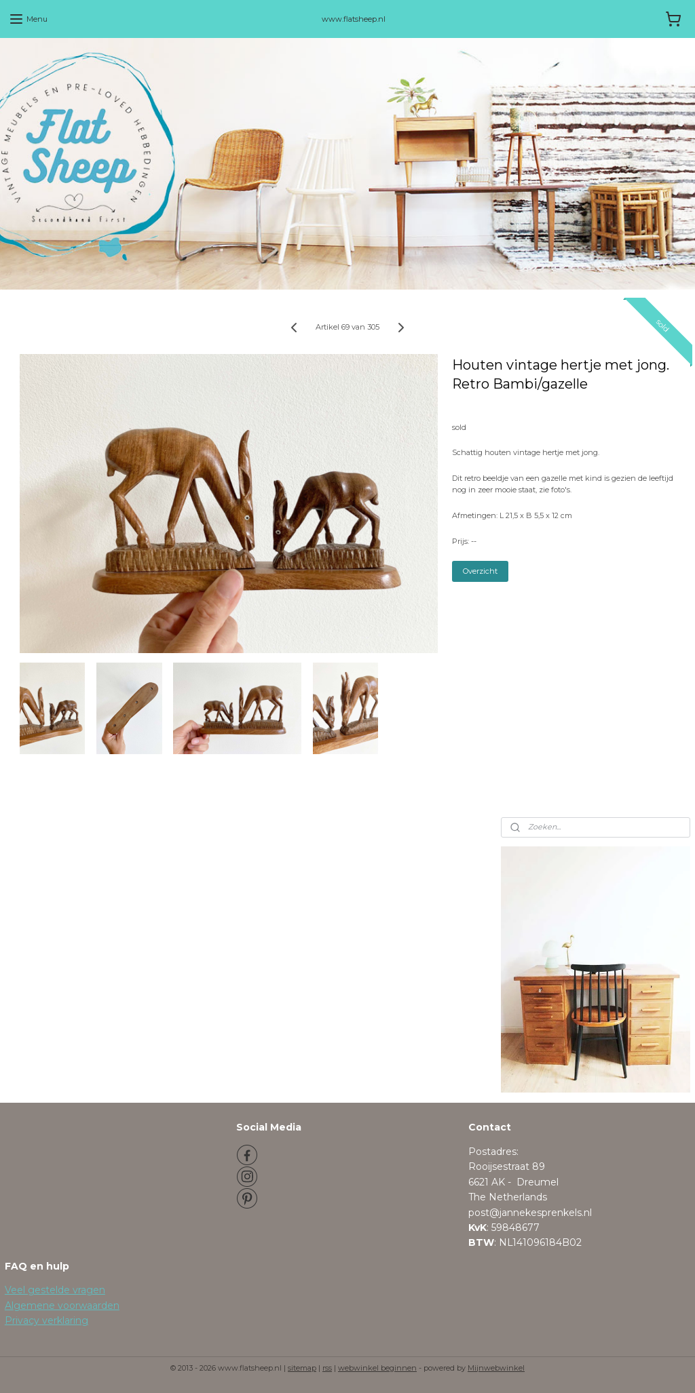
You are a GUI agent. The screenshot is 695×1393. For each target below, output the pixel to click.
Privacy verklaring (46, 1320)
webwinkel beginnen (377, 1368)
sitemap (302, 1368)
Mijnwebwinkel (496, 1368)
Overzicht (480, 571)
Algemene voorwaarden (62, 1305)
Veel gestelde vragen (55, 1290)
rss (327, 1368)
